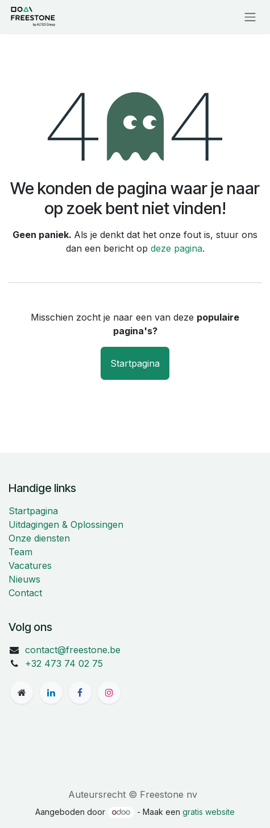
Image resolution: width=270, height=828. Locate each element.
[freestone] (21, 692)
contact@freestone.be (73, 649)
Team (20, 552)
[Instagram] (109, 692)
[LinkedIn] (51, 692)
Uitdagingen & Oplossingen (66, 524)
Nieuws (24, 579)
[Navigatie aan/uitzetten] (250, 16)
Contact (25, 593)
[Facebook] (80, 692)
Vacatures (30, 565)
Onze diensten (39, 538)
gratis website (208, 812)
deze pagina (176, 248)
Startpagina (135, 363)
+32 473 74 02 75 (64, 663)
